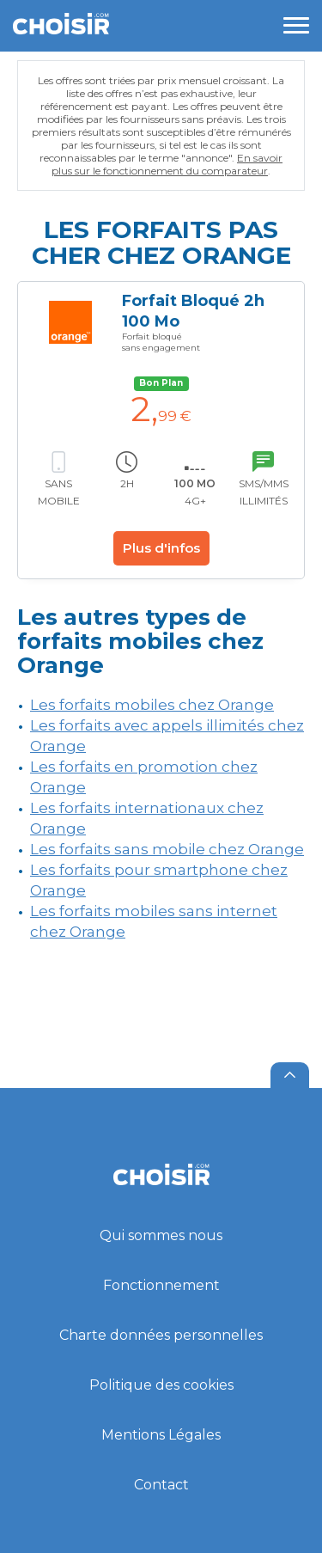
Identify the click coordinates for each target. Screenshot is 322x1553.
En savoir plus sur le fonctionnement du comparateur (167, 164)
